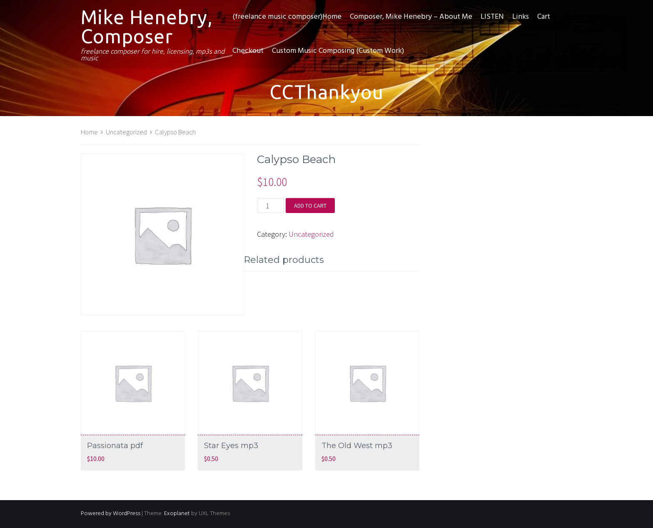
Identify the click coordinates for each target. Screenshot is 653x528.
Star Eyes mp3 (231, 445)
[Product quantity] (270, 205)
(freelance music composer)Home (286, 17)
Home (89, 132)
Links (520, 17)
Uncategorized (126, 132)
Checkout (248, 51)
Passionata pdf (115, 445)
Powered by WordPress (110, 513)
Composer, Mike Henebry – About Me (411, 17)
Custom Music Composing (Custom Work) (338, 51)
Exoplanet (177, 513)
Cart (543, 17)
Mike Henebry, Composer (147, 26)
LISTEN (492, 17)
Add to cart (310, 205)
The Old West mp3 (357, 445)
